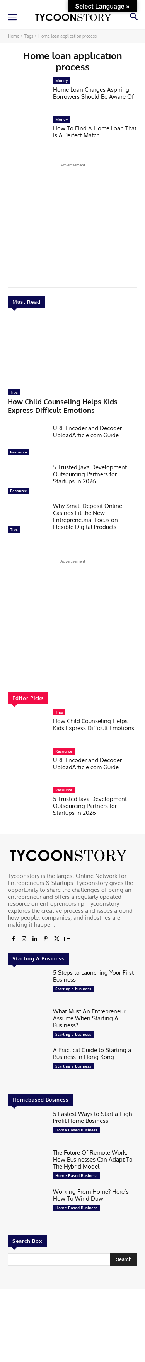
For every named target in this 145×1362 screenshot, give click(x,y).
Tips (14, 392)
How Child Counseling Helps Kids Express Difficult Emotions (63, 405)
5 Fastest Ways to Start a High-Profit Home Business (93, 1117)
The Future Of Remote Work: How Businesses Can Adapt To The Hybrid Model (93, 1159)
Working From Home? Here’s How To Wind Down (91, 1195)
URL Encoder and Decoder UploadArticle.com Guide (87, 431)
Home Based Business (76, 1130)
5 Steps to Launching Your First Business (93, 976)
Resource (18, 452)
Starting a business (73, 988)
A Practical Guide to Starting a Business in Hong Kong (92, 1053)
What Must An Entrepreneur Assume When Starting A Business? (89, 1018)
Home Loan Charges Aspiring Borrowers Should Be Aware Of (93, 93)
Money (61, 80)
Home (13, 36)
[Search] (123, 1259)
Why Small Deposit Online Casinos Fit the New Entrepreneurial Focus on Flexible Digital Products (87, 516)
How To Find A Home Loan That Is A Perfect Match (94, 132)
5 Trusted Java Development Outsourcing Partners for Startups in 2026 (90, 474)
